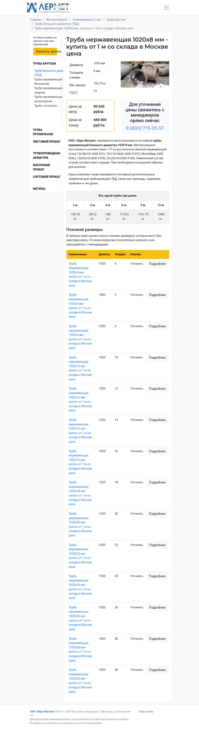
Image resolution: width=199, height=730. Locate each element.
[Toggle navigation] (166, 8)
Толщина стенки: (76, 75)
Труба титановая (45, 105)
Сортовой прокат (46, 177)
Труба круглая (44, 63)
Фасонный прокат (41, 167)
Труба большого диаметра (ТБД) (52, 73)
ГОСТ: (74, 93)
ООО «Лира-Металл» (42, 711)
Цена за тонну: (75, 122)
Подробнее (157, 264)
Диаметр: (77, 65)
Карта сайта (146, 711)
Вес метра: (78, 85)
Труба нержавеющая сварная (48, 90)
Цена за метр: (75, 109)
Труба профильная (43, 132)
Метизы (39, 189)
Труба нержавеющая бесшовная (48, 82)
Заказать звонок (46, 51)
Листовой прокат (47, 141)
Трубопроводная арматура (46, 156)
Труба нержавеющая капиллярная (48, 99)
